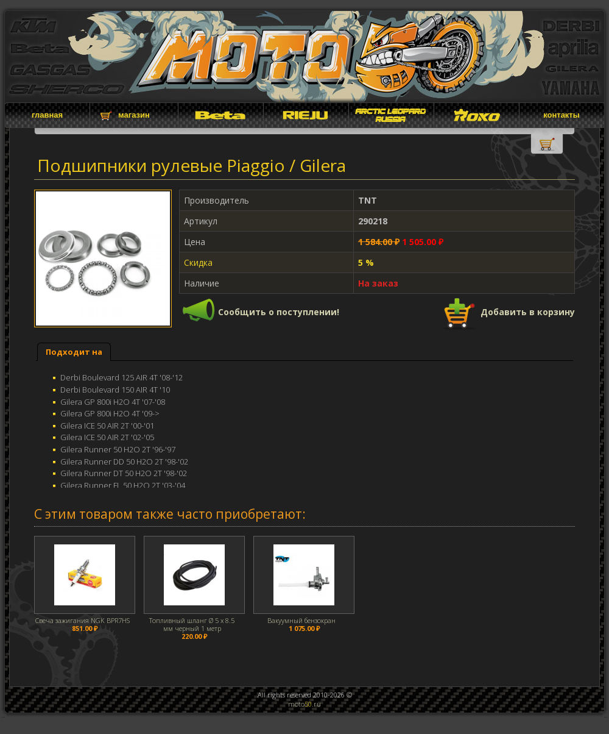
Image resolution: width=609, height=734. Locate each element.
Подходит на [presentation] (74, 351)
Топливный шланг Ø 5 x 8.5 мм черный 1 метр (191, 624)
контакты (561, 114)
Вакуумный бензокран (301, 620)
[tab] (74, 352)
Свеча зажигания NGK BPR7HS (82, 620)
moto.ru (304, 703)
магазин (134, 114)
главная (47, 114)
